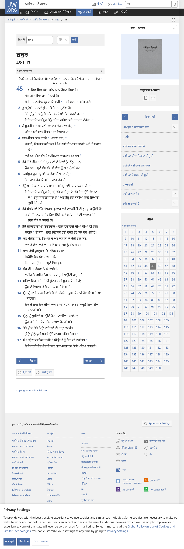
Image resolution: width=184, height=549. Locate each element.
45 (20, 89)
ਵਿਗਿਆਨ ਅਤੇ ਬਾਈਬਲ (21, 490)
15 (19, 316)
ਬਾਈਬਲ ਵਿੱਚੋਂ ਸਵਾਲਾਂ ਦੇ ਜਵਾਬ (24, 440)
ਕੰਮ (82, 489)
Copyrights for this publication (32, 390)
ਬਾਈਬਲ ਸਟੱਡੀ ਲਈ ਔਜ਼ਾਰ (23, 457)
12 (19, 269)
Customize (41, 541)
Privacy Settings (117, 531)
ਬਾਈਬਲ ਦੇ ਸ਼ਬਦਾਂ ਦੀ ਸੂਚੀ (135, 175)
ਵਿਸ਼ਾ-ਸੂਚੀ (150, 117)
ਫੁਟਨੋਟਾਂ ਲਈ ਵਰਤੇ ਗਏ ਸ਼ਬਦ (137, 166)
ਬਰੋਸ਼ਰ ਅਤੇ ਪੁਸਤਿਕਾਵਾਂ (56, 451)
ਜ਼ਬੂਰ (57, 19)
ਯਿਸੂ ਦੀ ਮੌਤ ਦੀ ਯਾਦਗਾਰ (91, 478)
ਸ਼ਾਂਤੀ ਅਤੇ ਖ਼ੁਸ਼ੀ (17, 462)
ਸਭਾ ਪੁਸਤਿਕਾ (52, 473)
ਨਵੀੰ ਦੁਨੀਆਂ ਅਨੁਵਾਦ (41, 19)
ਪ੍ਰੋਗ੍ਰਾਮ (49, 479)
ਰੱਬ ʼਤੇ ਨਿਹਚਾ (17, 484)
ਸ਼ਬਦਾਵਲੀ (128, 185)
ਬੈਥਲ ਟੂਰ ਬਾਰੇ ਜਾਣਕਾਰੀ (90, 467)
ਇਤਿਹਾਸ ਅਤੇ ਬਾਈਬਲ (21, 495)
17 (19, 340)
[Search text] (148, 4)
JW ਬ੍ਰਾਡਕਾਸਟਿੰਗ (53, 495)
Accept (9, 541)
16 (19, 328)
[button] (57, 12)
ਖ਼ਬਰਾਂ (83, 433)
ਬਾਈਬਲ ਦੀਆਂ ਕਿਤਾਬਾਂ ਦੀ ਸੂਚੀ (138, 156)
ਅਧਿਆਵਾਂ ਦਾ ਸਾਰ (129, 226)
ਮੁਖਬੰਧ (126, 137)
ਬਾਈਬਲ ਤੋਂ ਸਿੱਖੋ (18, 451)
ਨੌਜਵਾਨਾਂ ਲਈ (17, 473)
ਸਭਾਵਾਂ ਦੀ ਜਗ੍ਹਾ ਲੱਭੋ (154, 441)
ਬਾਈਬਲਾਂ (24, 19)
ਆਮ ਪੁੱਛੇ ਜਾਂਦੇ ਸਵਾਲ (89, 451)
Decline (24, 541)
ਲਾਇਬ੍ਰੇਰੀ (11, 19)
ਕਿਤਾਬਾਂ (49, 446)
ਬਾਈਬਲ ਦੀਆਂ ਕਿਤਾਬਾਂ (134, 147)
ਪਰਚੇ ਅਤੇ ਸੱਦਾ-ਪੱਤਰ (55, 457)
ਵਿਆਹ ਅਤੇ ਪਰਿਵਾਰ (20, 468)
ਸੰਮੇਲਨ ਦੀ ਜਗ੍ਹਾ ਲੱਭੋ (126, 448)
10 (19, 239)
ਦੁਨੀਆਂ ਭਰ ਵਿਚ (87, 500)
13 (19, 281)
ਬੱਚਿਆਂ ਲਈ (17, 479)
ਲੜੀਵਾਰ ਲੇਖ (52, 462)
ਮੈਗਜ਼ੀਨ (50, 468)
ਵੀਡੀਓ (49, 501)
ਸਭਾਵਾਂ (83, 472)
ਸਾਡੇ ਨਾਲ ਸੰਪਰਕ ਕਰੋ (89, 462)
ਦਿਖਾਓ (21, 40)
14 (19, 293)
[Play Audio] (173, 19)
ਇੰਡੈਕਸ (50, 484)
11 (19, 251)
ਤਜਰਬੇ (84, 494)
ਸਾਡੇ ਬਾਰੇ (85, 443)
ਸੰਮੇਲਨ (84, 483)
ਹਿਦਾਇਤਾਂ (50, 490)
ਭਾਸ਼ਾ (133, 28)
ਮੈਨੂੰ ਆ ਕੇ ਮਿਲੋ (87, 456)
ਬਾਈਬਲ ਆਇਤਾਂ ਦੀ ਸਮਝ (22, 446)
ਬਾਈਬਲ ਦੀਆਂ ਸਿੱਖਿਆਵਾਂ (22, 433)
